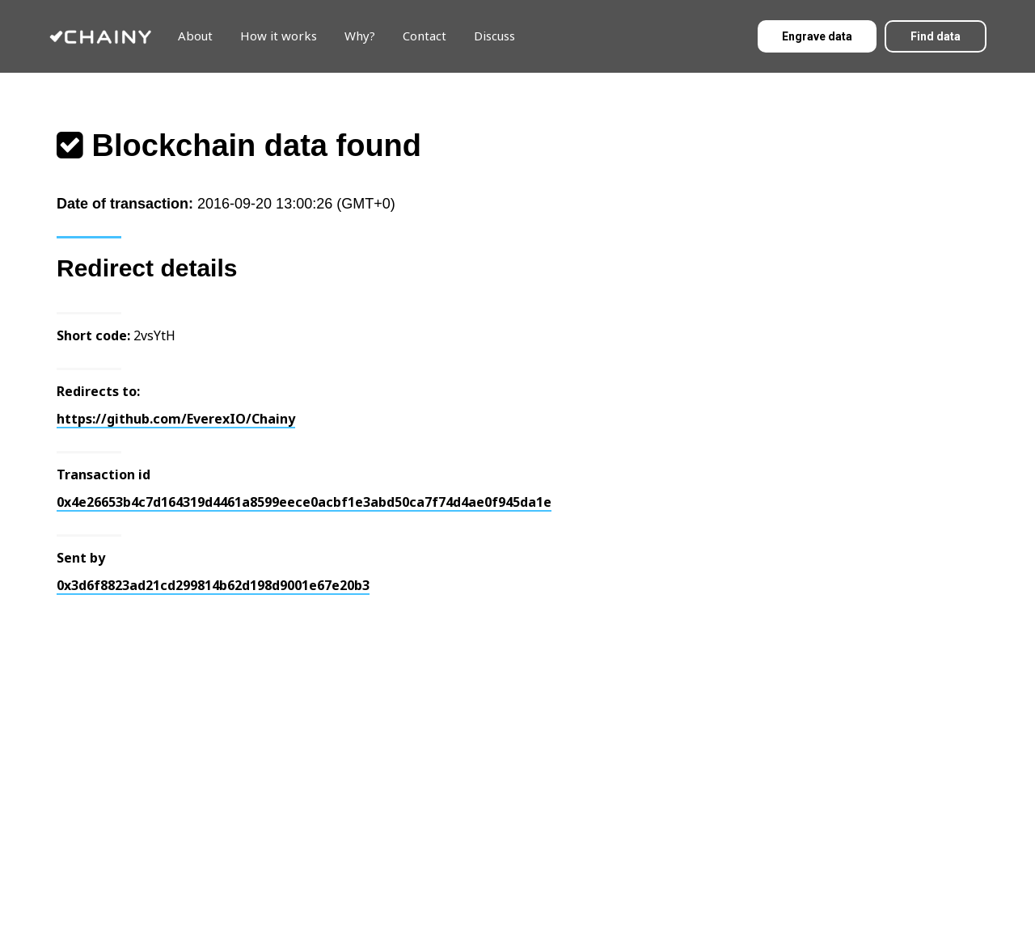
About (195, 35)
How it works (278, 35)
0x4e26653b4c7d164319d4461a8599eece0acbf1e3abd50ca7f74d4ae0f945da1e (304, 502)
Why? (359, 35)
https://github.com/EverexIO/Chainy (176, 419)
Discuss (494, 35)
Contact (424, 35)
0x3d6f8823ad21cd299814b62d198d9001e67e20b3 (213, 585)
